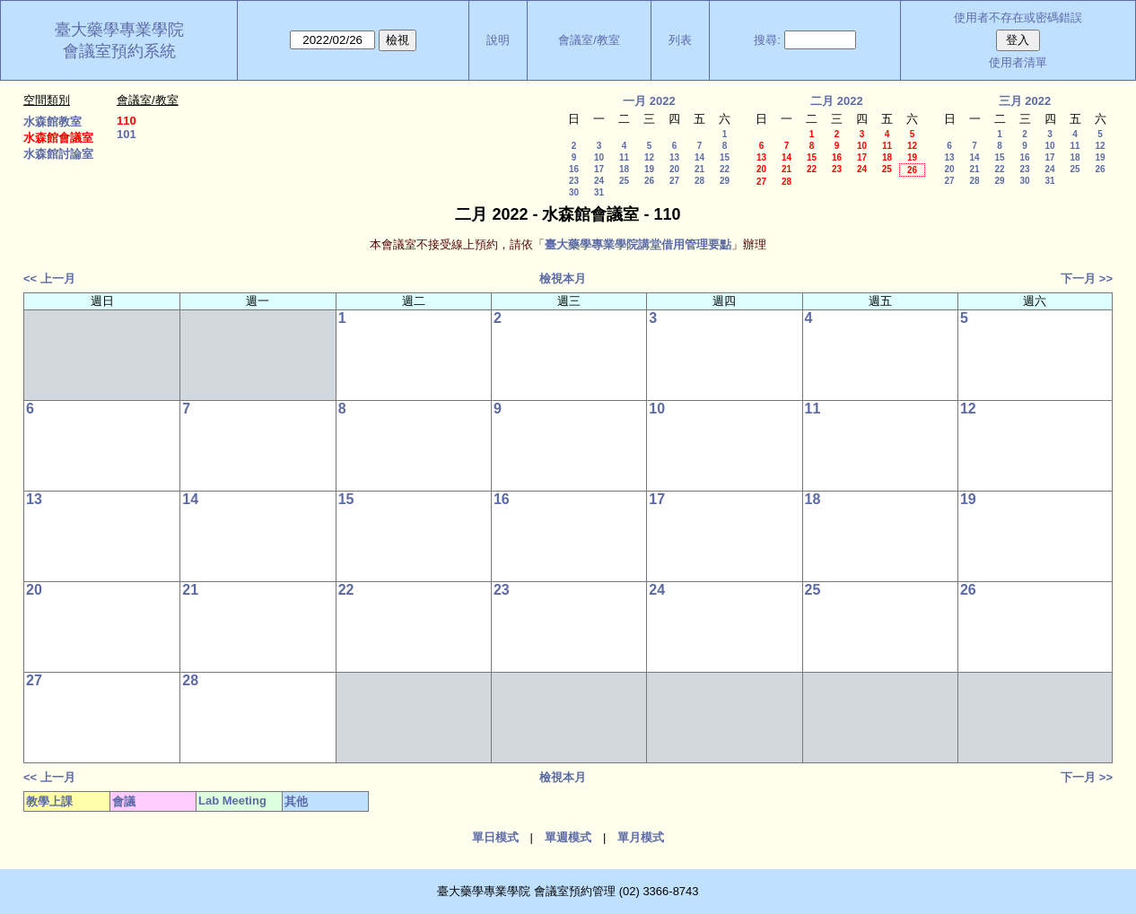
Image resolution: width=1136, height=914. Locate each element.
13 (674, 157)
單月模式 (640, 837)
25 (624, 181)
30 (574, 192)
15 (725, 157)
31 (599, 192)
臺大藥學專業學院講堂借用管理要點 (638, 244)
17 (599, 169)
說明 (498, 40)
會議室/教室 (589, 40)
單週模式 (568, 837)
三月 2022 (1025, 101)
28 (699, 181)
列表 (680, 40)
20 (674, 169)
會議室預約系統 (119, 51)
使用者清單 (1018, 62)
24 (599, 181)
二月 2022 (836, 101)
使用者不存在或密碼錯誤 (1018, 17)
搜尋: (767, 40)
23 (574, 181)
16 (574, 169)
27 (674, 181)
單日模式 (495, 837)
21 (699, 169)
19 (649, 169)
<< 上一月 (49, 278)
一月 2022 (649, 101)
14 (699, 157)
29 (725, 181)
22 (725, 169)
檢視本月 (562, 278)
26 (649, 181)
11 (624, 157)
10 (599, 157)
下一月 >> (1087, 278)
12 (649, 157)
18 (624, 169)
